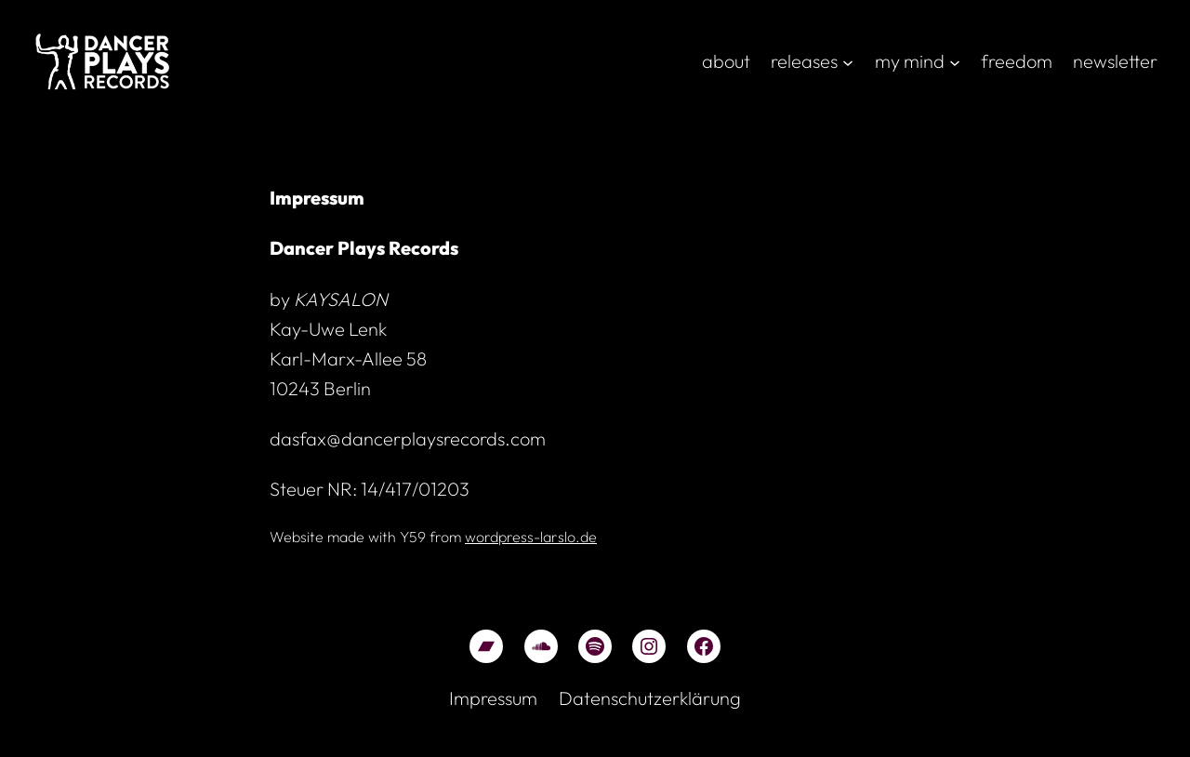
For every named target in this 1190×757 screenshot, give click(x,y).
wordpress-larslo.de (531, 536)
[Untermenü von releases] (847, 61)
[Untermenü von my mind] (954, 61)
